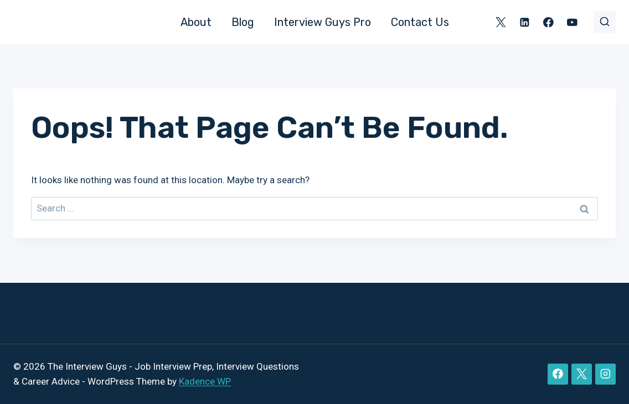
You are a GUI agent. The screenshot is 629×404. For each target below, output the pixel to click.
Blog (242, 22)
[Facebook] (548, 22)
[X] (501, 22)
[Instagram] (605, 374)
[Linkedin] (524, 22)
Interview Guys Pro (322, 22)
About (196, 22)
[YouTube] (572, 22)
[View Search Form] (605, 22)
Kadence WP (205, 381)
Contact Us (420, 22)
